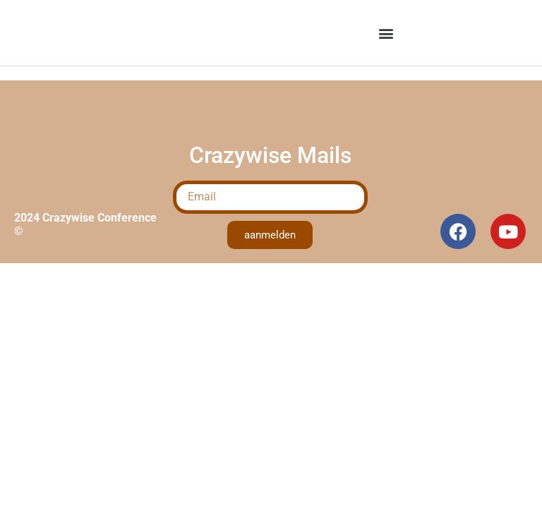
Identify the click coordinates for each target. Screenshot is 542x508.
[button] (385, 32)
